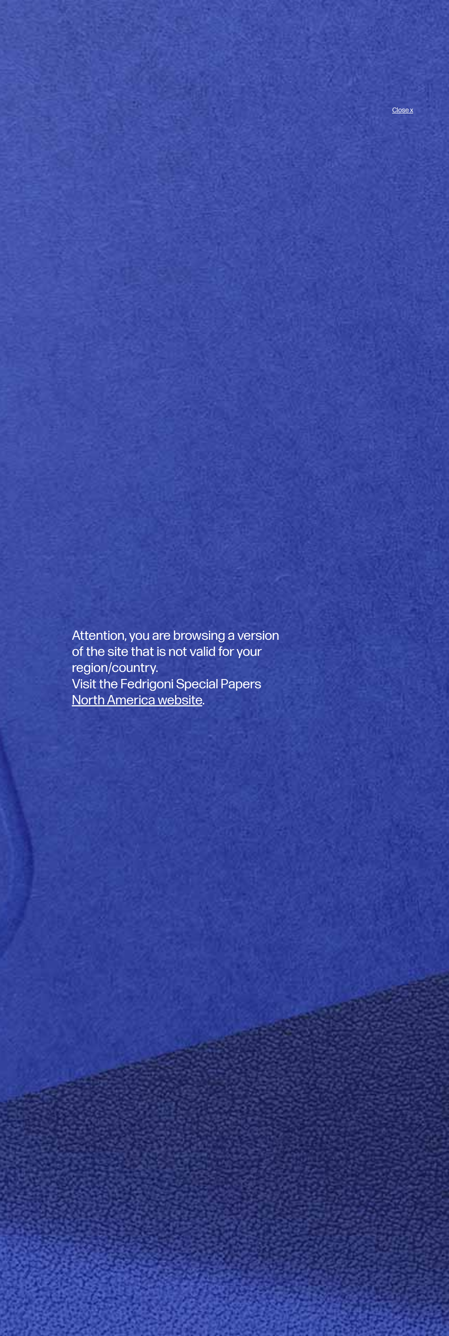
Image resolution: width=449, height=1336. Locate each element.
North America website (137, 700)
